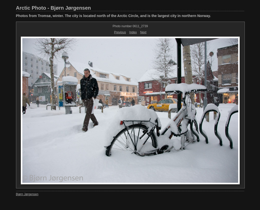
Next (143, 32)
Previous (120, 32)
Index (133, 32)
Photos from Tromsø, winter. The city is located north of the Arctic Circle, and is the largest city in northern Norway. (113, 16)
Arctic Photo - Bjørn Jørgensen (53, 8)
